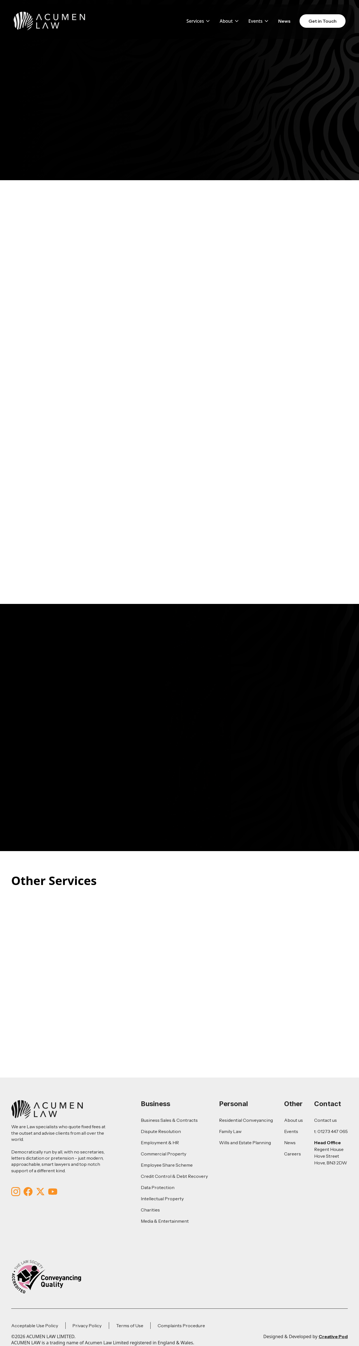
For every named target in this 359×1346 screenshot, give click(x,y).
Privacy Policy (87, 1325)
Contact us (325, 1120)
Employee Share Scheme (167, 1165)
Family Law (230, 1131)
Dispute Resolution (161, 1131)
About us (293, 1120)
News (284, 21)
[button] (198, 21)
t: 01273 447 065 (331, 1131)
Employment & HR (160, 1142)
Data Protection (157, 1187)
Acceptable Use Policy (34, 1325)
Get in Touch (323, 21)
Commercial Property (163, 1154)
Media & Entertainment (165, 1221)
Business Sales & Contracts (169, 1120)
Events (291, 1131)
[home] (49, 21)
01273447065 (139, 696)
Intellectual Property (162, 1198)
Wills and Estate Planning (245, 1142)
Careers (292, 1154)
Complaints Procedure (181, 1325)
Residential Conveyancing (246, 1120)
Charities (150, 1210)
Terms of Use (129, 1325)
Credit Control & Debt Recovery (174, 1176)
